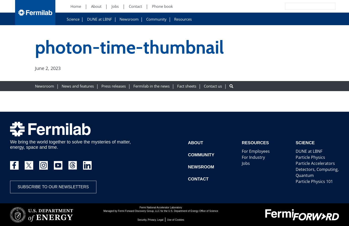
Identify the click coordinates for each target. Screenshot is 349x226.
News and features (78, 86)
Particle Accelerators (313, 163)
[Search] (299, 6)
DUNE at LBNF (99, 19)
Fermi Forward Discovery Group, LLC (139, 211)
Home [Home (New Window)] (75, 6)
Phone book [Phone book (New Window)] (162, 6)
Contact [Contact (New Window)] (135, 6)
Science (73, 19)
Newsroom (129, 19)
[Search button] (231, 86)
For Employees (254, 151)
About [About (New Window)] (96, 6)
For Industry (252, 157)
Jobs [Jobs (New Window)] (115, 6)
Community (156, 19)
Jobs (245, 163)
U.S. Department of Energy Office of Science (193, 211)
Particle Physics (309, 157)
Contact (197, 179)
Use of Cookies (175, 219)
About (195, 143)
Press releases (113, 86)
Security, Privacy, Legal (150, 219)
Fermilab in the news (151, 86)
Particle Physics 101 (312, 181)
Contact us (213, 86)
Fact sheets (186, 86)
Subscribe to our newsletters (53, 187)
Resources (183, 19)
